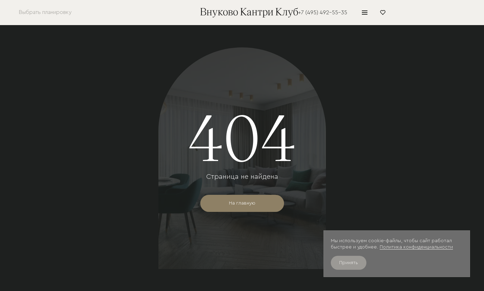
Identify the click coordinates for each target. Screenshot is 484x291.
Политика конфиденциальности (416, 247)
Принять (348, 262)
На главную (242, 203)
